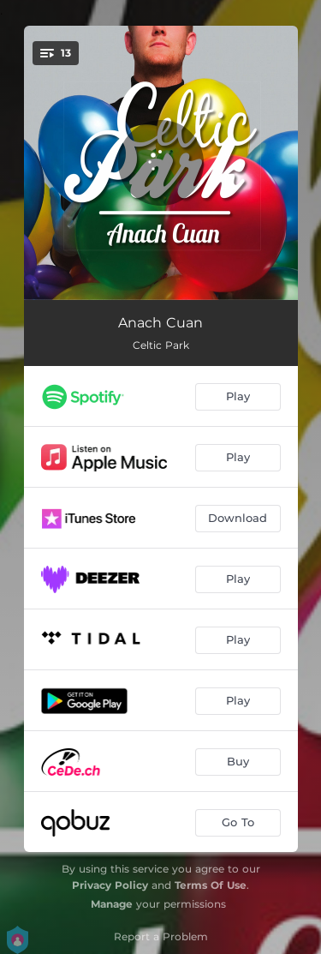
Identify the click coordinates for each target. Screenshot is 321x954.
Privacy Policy (110, 885)
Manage (112, 903)
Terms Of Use (211, 885)
